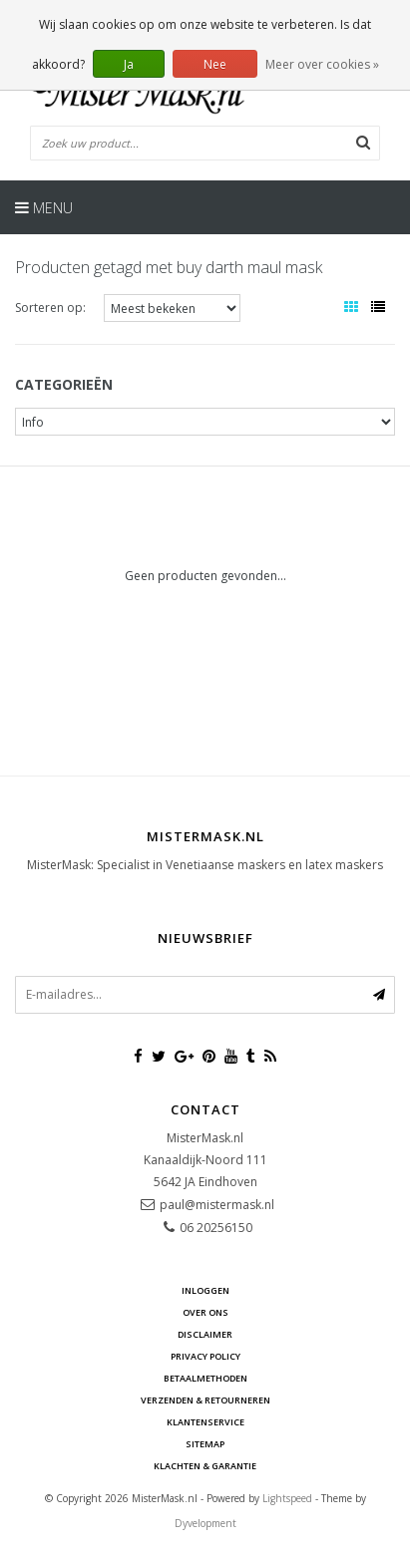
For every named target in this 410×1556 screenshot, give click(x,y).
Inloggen (205, 1290)
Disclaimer (205, 1334)
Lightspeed (287, 1498)
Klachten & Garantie (205, 1465)
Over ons (205, 1312)
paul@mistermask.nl (217, 1204)
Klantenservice (205, 1421)
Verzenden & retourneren (205, 1400)
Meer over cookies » (322, 64)
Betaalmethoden (205, 1378)
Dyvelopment (205, 1523)
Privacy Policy (205, 1356)
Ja (129, 64)
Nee (215, 64)
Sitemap (205, 1443)
